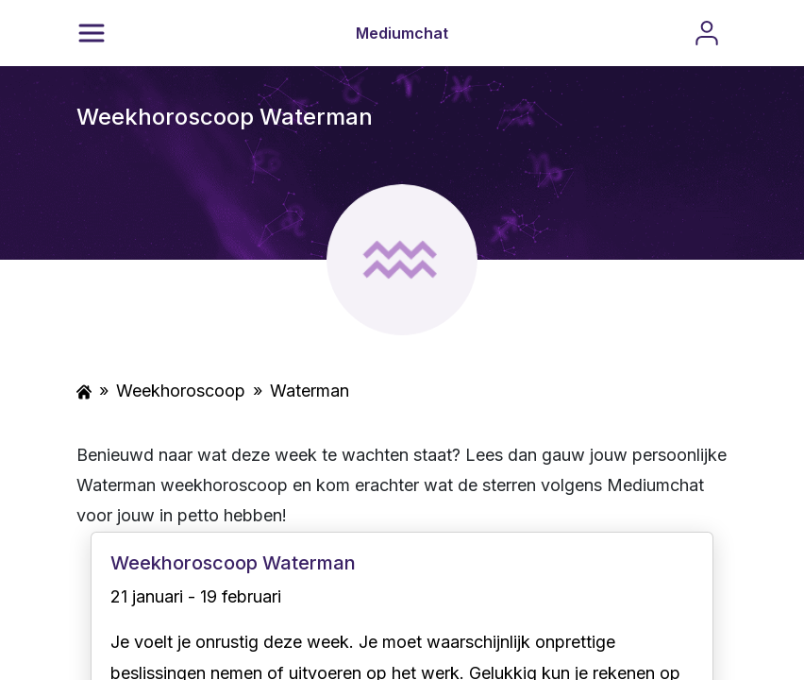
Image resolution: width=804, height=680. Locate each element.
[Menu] (91, 33)
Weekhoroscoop (180, 390)
